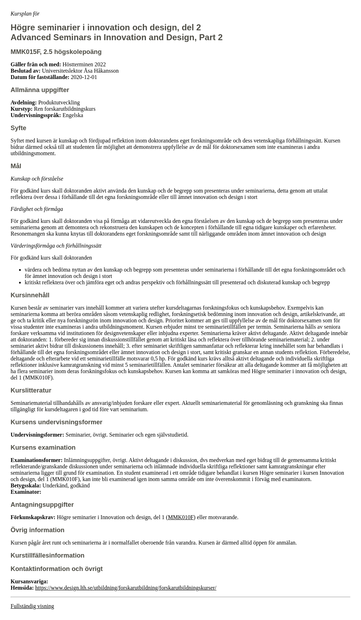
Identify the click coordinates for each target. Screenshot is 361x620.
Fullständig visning (32, 606)
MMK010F (181, 517)
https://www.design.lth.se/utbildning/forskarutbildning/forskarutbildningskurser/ (125, 588)
